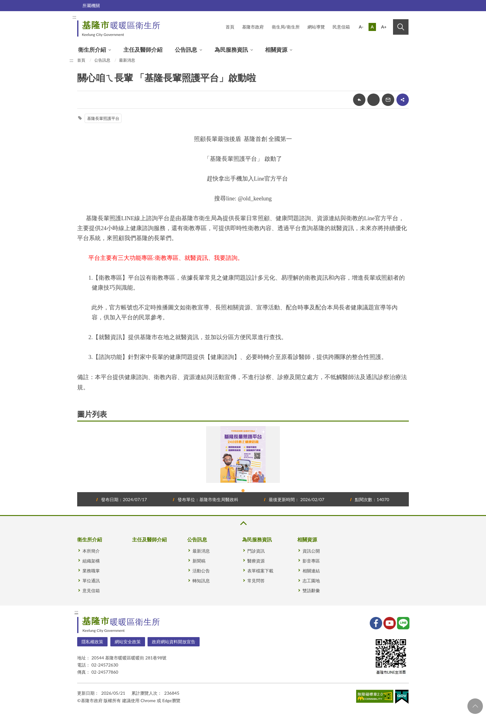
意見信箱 (91, 590)
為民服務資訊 (231, 49)
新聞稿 (198, 560)
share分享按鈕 (402, 100)
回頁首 (475, 706)
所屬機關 (91, 5)
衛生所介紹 (92, 49)
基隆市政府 (253, 26)
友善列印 (373, 100)
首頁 (230, 26)
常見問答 (256, 580)
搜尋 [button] (401, 27)
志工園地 (311, 580)
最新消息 (127, 60)
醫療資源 (256, 560)
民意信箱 (341, 26)
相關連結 (311, 570)
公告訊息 (186, 49)
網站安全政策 (128, 641)
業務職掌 (91, 570)
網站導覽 (316, 26)
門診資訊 (256, 550)
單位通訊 (91, 580)
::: (74, 17)
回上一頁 (359, 100)
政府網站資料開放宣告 (173, 641)
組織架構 (91, 560)
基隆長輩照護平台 (103, 118)
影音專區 (311, 560)
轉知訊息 (201, 580)
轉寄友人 (388, 100)
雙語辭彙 (311, 590)
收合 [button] (243, 523)
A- (361, 26)
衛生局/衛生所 (286, 26)
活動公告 (201, 570)
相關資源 (276, 49)
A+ (384, 26)
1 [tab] (243, 490)
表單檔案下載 (260, 570)
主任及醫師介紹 (142, 49)
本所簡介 (91, 550)
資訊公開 (311, 550)
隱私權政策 (92, 641)
